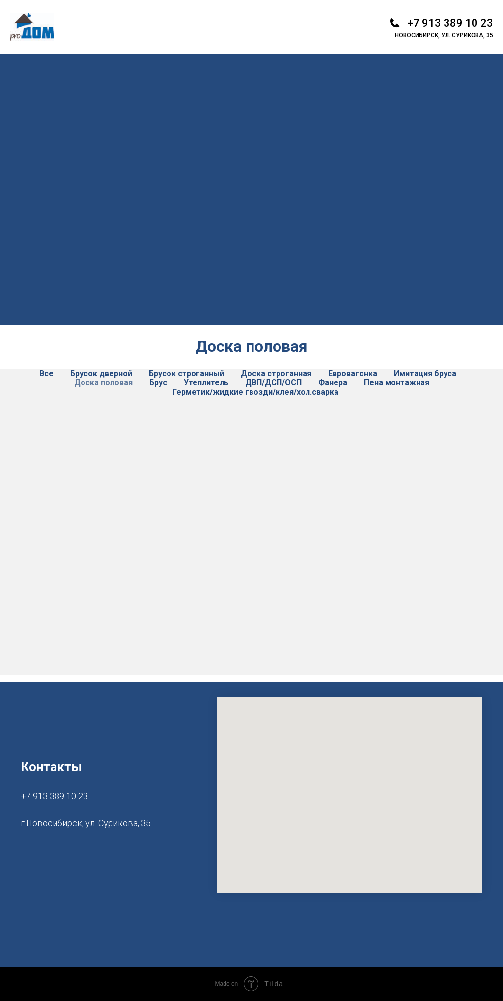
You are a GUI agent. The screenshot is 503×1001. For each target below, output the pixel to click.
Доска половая (103, 382)
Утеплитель (206, 382)
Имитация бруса (425, 373)
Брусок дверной (101, 373)
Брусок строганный (186, 373)
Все (46, 373)
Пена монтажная (396, 382)
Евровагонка (352, 373)
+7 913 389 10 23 (450, 23)
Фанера (332, 382)
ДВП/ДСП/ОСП (273, 382)
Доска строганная (276, 373)
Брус (158, 382)
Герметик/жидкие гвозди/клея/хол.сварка (255, 392)
